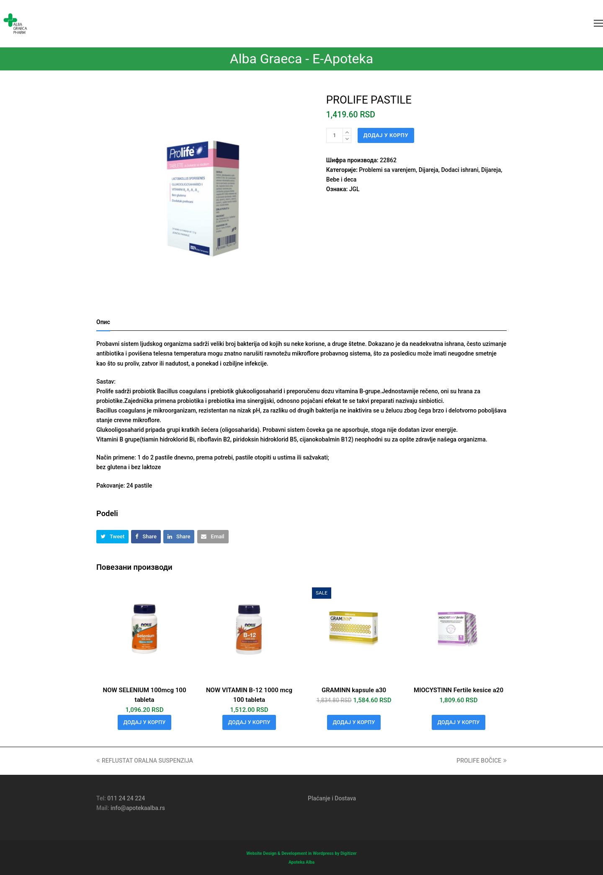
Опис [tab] (103, 322)
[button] (598, 23)
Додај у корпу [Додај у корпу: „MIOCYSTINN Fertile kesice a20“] (459, 722)
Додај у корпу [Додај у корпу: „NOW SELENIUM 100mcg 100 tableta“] (145, 722)
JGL (354, 189)
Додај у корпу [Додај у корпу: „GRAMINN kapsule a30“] (354, 722)
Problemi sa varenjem (387, 169)
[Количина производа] (334, 135)
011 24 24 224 (126, 798)
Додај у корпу (385, 135)
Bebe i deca (341, 179)
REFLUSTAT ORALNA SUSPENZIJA (144, 760)
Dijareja (428, 169)
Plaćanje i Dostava (332, 798)
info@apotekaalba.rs (138, 808)
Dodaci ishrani (459, 169)
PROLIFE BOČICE (481, 760)
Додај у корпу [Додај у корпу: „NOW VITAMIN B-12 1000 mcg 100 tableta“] (249, 722)
